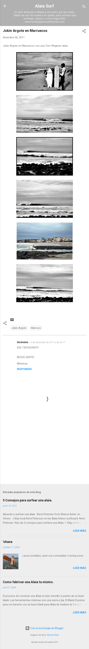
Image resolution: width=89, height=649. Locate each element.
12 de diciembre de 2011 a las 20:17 (47, 342)
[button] (84, 31)
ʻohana (7, 542)
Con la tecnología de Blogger (44, 628)
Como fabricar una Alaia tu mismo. (28, 582)
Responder (24, 369)
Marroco (36, 328)
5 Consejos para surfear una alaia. (27, 500)
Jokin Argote (19, 328)
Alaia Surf (44, 6)
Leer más (79, 530)
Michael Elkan (53, 635)
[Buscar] (84, 7)
